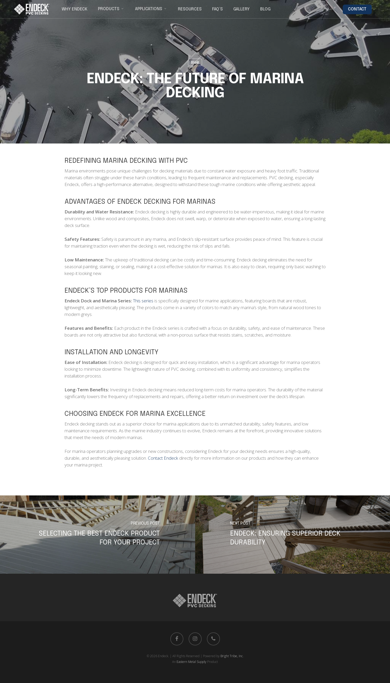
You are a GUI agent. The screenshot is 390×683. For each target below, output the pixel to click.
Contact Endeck (163, 458)
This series (143, 301)
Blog (195, 62)
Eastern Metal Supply (191, 662)
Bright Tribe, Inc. (231, 656)
